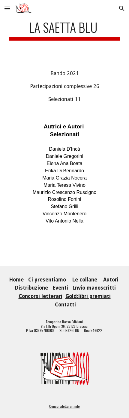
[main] (64, 30)
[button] (7, 8)
